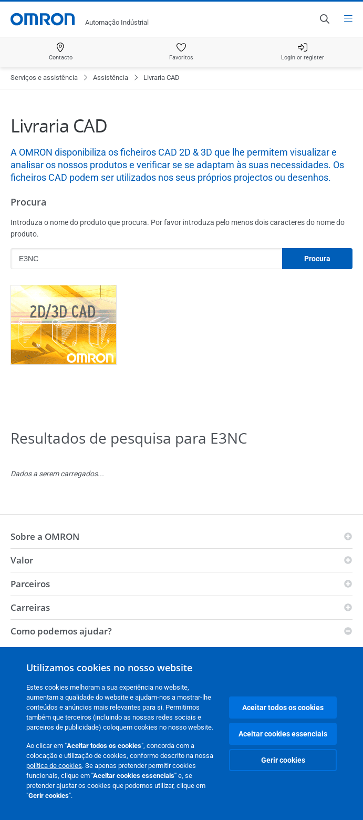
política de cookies (54, 766)
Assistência (110, 77)
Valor (22, 560)
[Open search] (324, 19)
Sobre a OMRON (45, 536)
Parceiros (30, 584)
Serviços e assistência (44, 77)
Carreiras (30, 607)
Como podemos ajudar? (61, 631)
